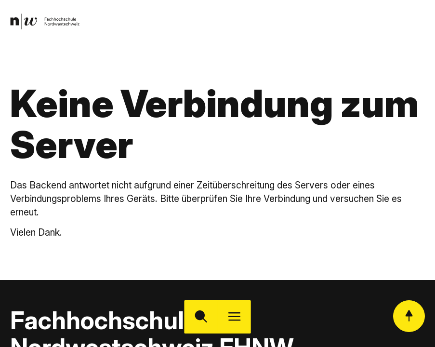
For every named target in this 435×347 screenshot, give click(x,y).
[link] (44, 21)
